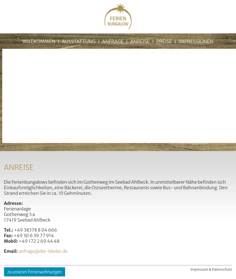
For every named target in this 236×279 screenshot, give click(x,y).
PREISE (164, 41)
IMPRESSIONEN (195, 41)
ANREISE (140, 41)
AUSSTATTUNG (78, 41)
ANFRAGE (113, 41)
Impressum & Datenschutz (211, 269)
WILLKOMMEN (39, 41)
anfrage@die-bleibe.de (43, 251)
